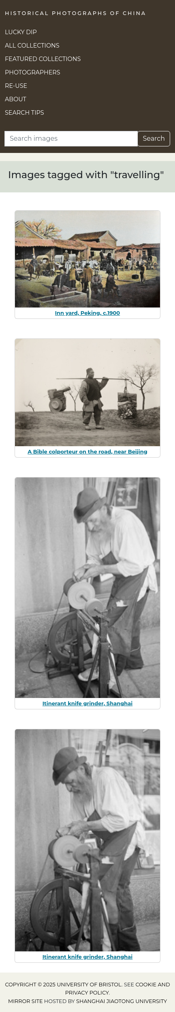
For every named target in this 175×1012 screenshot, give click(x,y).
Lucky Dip (21, 32)
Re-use (16, 85)
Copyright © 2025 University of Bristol (63, 984)
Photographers (32, 72)
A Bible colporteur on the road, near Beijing (87, 451)
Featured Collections (43, 59)
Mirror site (25, 1001)
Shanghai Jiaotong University (121, 1001)
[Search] (71, 138)
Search (154, 138)
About (15, 99)
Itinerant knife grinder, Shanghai (87, 703)
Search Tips (24, 112)
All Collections (32, 45)
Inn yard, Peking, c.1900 (87, 313)
